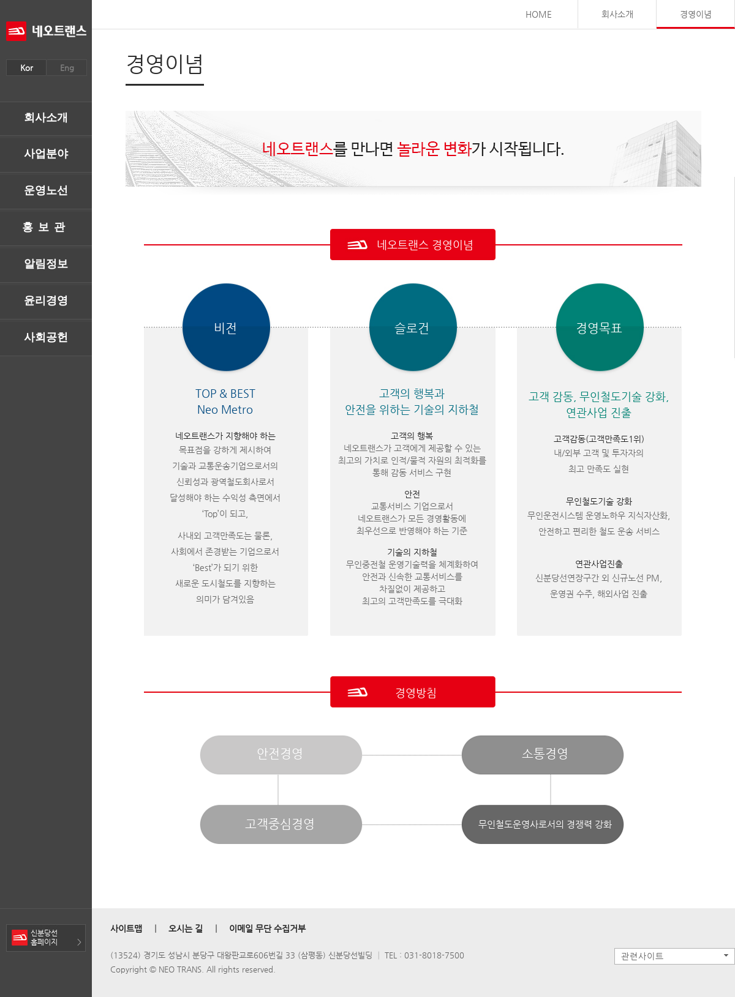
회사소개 (46, 117)
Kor (26, 67)
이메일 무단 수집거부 (267, 928)
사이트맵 (126, 928)
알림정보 (46, 264)
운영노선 (46, 190)
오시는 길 (185, 928)
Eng (67, 67)
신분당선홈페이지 (44, 937)
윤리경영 (46, 300)
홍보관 (46, 227)
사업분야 (46, 153)
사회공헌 (46, 337)
